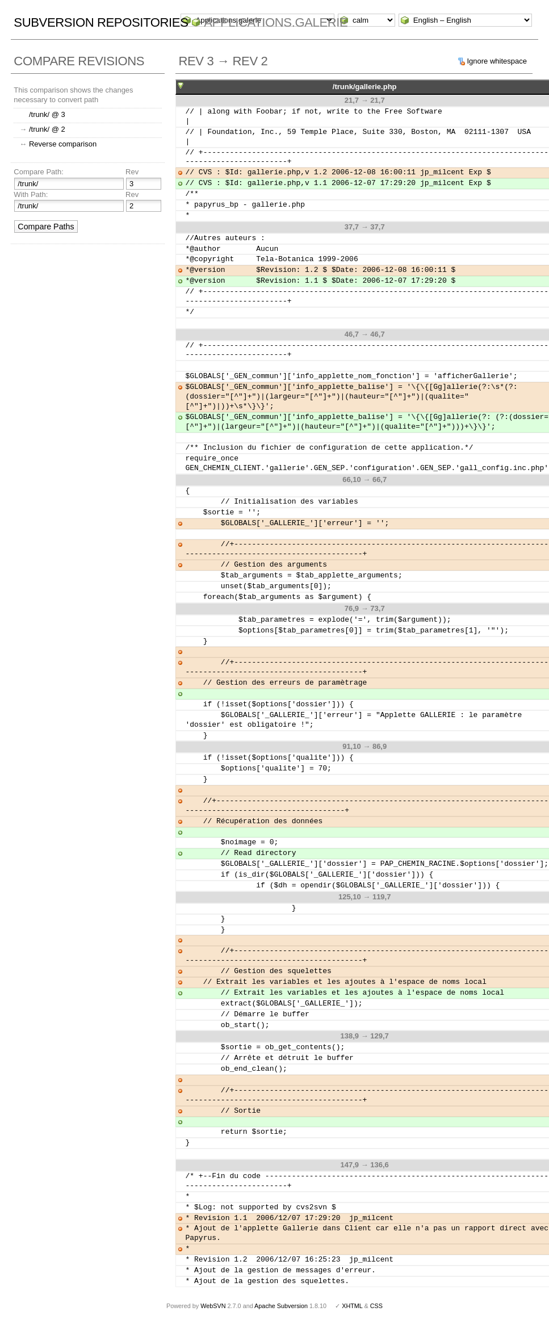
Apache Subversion (281, 1305)
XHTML (352, 1305)
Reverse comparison (63, 144)
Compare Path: (38, 171)
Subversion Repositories (101, 22)
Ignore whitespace (497, 61)
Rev (132, 171)
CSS (376, 1305)
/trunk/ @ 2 (47, 129)
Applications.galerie (275, 22)
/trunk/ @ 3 (47, 114)
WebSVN (212, 1305)
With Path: (31, 194)
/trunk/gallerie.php (365, 86)
